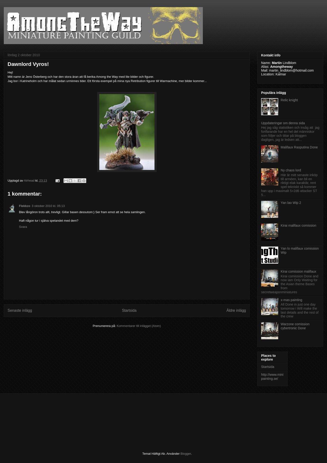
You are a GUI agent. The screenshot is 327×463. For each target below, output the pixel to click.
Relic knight (289, 100)
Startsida (129, 310)
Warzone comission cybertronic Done (295, 326)
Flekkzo (24, 206)
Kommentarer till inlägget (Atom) (139, 326)
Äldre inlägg (236, 310)
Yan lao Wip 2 (291, 203)
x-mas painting (291, 300)
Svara (23, 227)
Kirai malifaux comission (298, 225)
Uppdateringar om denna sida (283, 123)
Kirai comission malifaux (298, 271)
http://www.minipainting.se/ (272, 376)
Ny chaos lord (291, 170)
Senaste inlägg (20, 310)
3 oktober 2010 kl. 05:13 (48, 206)
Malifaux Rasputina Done (299, 147)
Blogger (186, 453)
